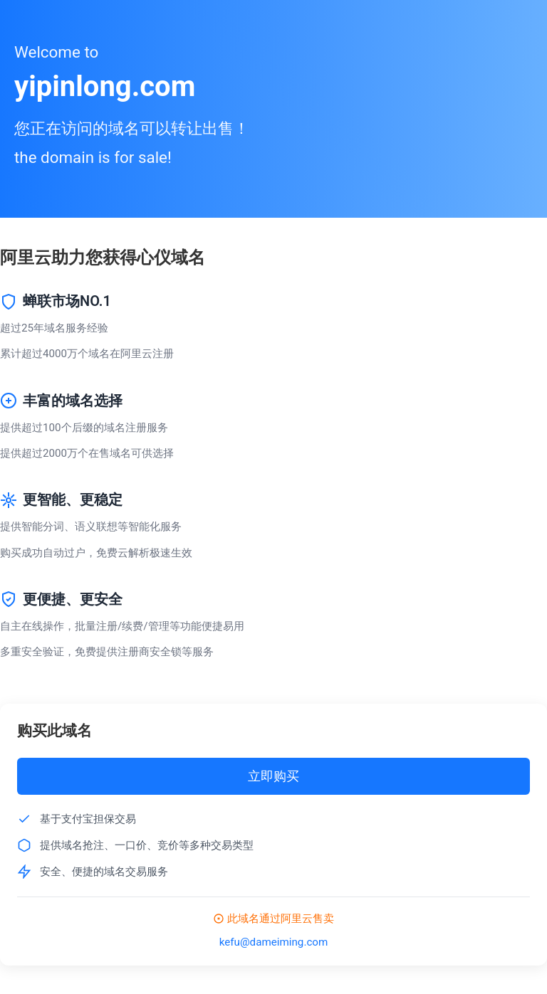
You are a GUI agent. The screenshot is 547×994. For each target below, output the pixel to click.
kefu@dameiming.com (273, 942)
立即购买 (273, 776)
